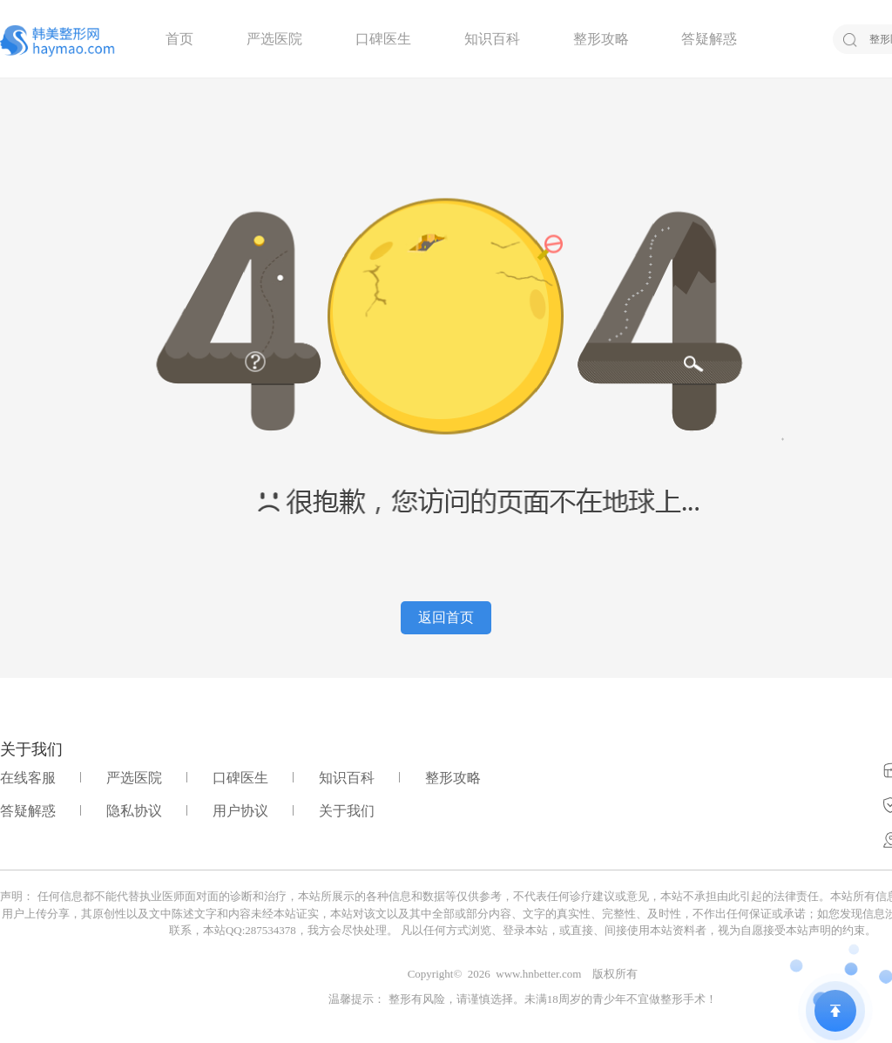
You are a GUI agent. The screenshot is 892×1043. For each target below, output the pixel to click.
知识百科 (492, 38)
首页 (179, 38)
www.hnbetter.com (538, 973)
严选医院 (274, 38)
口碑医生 (383, 38)
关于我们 (347, 810)
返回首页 (446, 617)
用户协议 (240, 810)
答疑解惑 (709, 38)
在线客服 (28, 777)
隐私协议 (134, 810)
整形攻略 (601, 38)
